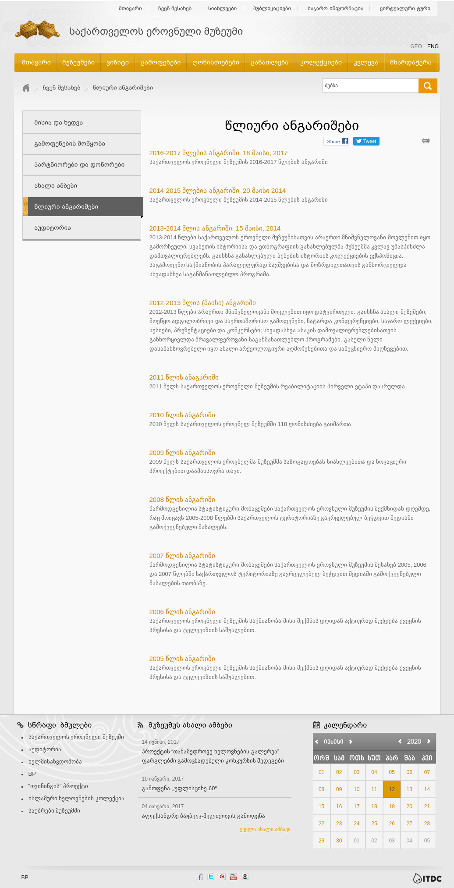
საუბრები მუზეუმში (54, 810)
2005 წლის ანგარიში (182, 658)
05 (391, 772)
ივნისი (334, 742)
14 (427, 789)
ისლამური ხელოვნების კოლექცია (76, 798)
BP (32, 774)
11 (374, 789)
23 (339, 824)
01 (321, 772)
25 (374, 824)
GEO (416, 46)
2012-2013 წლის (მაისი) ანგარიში (202, 302)
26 (391, 824)
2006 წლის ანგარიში (182, 611)
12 (391, 789)
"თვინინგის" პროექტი (58, 786)
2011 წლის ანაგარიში (184, 377)
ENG (433, 46)
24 (356, 824)
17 (356, 806)
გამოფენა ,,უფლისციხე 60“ (179, 788)
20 (409, 806)
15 (321, 806)
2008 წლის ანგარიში (182, 499)
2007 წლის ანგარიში (182, 555)
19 (391, 806)
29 (321, 841)
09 (339, 789)
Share (333, 141)
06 (409, 772)
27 (409, 824)
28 (427, 824)
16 (339, 806)
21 (427, 806)
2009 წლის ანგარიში (182, 452)
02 (339, 772)
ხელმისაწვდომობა (55, 761)
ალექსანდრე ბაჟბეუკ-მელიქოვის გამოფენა (204, 816)
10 (356, 789)
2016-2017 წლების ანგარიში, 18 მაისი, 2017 (218, 152)
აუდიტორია (44, 749)
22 (321, 824)
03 (356, 772)
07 (427, 772)
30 (339, 841)
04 (374, 772)
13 (409, 789)
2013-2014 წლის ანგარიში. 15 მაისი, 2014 (215, 228)
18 (374, 806)
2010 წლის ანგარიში (182, 415)
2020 (414, 741)
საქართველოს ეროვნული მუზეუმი (76, 737)
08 (321, 789)
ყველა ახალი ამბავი (265, 829)
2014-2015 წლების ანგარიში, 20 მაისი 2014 (217, 190)
